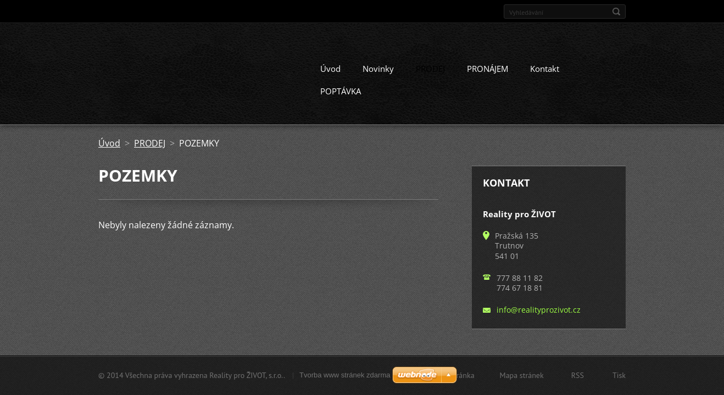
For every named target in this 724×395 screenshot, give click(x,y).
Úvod (330, 66)
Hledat (616, 11)
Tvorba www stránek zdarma (344, 375)
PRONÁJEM (487, 66)
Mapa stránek (522, 375)
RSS (577, 375)
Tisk (619, 375)
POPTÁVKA (340, 89)
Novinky (378, 66)
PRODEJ (430, 66)
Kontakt (544, 66)
